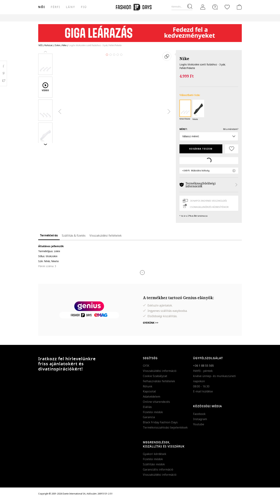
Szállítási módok (154, 464)
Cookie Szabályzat (155, 376)
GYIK (146, 366)
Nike (184, 58)
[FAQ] (215, 7)
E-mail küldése (203, 391)
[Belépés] (203, 7)
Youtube (198, 424)
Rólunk (147, 386)
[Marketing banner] (140, 31)
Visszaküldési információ (159, 371)
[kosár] (238, 7)
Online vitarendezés (156, 402)
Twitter (3, 80)
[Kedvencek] (227, 7)
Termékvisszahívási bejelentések (165, 427)
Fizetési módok (153, 412)
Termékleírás (49, 235)
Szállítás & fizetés (74, 235)
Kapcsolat (149, 391)
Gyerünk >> (150, 322)
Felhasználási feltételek (159, 381)
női (41, 7)
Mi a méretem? (230, 129)
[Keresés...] (181, 6)
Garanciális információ (158, 469)
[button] (142, 272)
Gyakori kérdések (154, 454)
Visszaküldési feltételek (105, 235)
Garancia (149, 417)
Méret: (183, 129)
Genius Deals (159, 17)
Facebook (199, 414)
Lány (70, 7)
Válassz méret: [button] (208, 136)
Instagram (200, 419)
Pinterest (3, 73)
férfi (55, 7)
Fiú (84, 7)
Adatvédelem (151, 396)
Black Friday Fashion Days (160, 422)
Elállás (147, 407)
